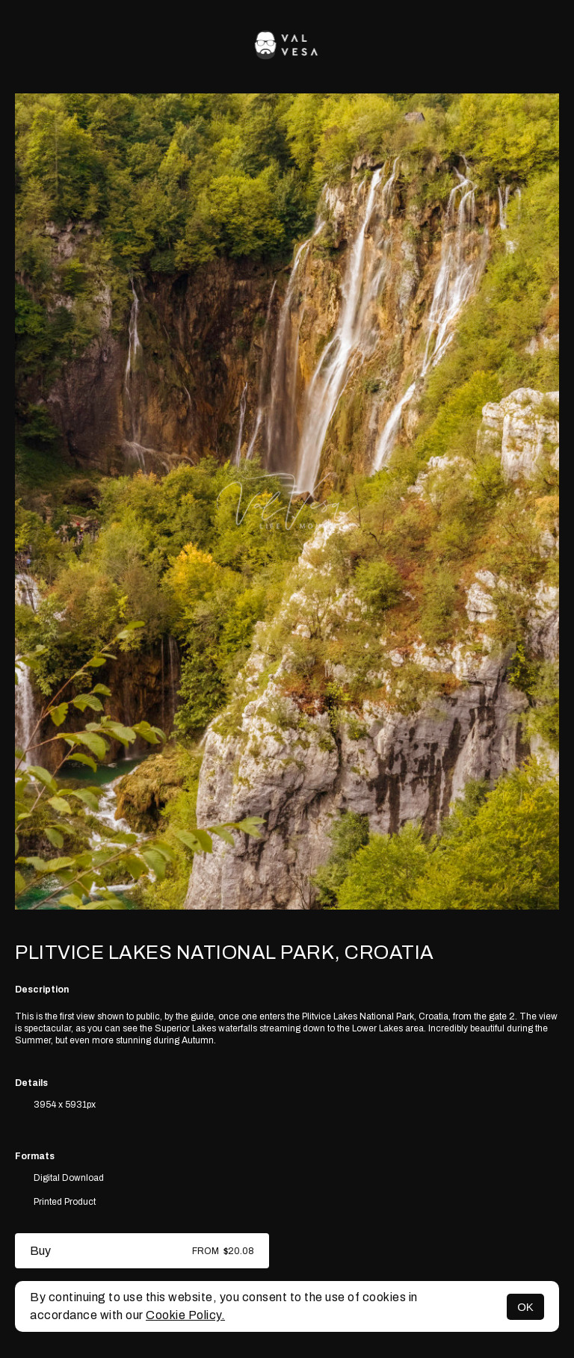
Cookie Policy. (185, 1315)
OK (525, 1306)
